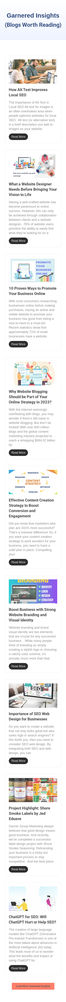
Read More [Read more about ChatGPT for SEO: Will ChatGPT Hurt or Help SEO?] (18, 968)
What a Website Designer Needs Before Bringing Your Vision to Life (33, 189)
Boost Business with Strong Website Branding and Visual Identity (32, 614)
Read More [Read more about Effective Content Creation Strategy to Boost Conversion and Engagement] (18, 562)
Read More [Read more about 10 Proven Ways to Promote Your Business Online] (18, 344)
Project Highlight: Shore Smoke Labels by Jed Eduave (29, 813)
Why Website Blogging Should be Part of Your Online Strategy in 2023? (30, 396)
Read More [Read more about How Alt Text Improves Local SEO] (18, 136)
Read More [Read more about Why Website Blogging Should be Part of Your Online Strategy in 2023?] (18, 452)
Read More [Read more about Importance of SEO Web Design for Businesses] (18, 760)
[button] (33, 986)
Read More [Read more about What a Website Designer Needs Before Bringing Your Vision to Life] (18, 240)
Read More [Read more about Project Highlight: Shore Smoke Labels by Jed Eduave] (18, 869)
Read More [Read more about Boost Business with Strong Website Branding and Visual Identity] (18, 666)
